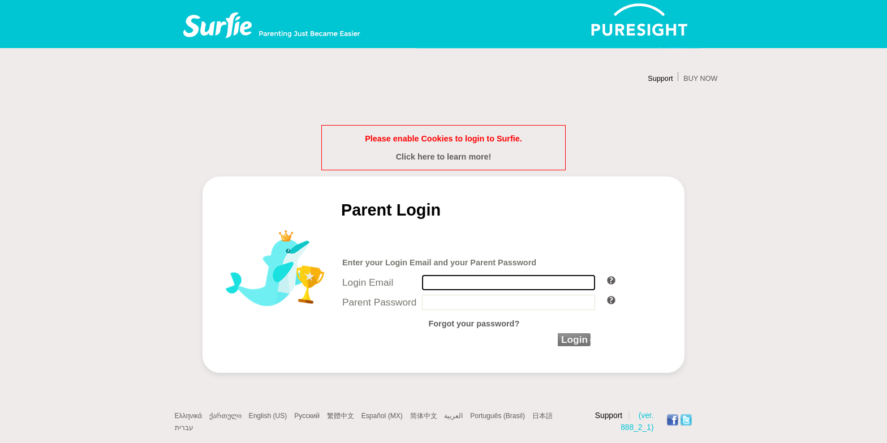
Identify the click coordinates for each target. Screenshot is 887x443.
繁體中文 (340, 416)
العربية (453, 416)
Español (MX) (382, 416)
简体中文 (423, 416)
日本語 (542, 416)
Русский (307, 416)
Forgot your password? (473, 323)
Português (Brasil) (497, 416)
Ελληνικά (188, 416)
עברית (184, 428)
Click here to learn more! (444, 156)
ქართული (225, 416)
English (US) (268, 416)
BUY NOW (700, 79)
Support (660, 79)
